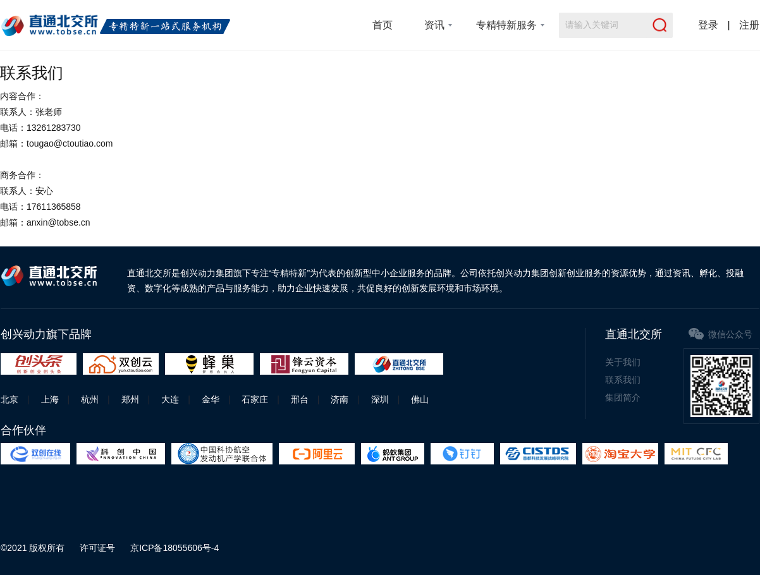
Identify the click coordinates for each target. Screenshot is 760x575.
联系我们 (622, 380)
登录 (708, 25)
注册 (749, 25)
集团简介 (622, 397)
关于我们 (622, 362)
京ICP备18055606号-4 (174, 548)
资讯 (434, 25)
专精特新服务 (506, 25)
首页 (382, 25)
